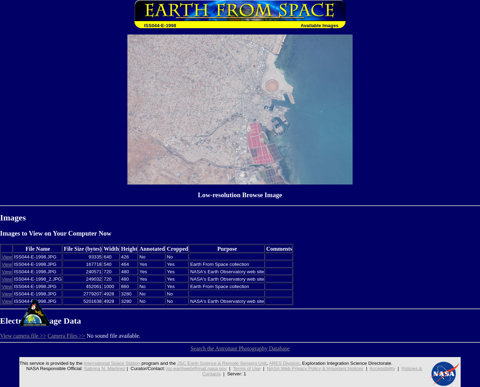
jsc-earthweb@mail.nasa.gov (196, 368)
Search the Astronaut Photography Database (240, 348)
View (7, 257)
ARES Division (284, 363)
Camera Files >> (66, 336)
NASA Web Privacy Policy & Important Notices (315, 368)
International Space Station (112, 363)
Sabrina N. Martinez (105, 368)
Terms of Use (247, 368)
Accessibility (382, 368)
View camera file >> (23, 336)
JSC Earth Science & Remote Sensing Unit (221, 363)
